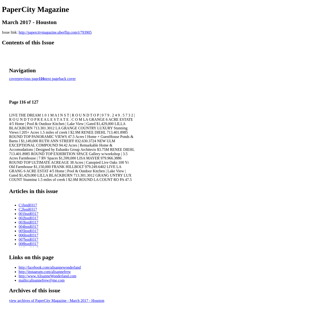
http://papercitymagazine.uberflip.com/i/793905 (55, 32)
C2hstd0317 (28, 209)
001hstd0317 (28, 214)
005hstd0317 (28, 231)
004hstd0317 (28, 227)
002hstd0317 (28, 218)
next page (51, 79)
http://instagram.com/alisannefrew (45, 272)
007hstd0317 (28, 239)
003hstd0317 (28, 222)
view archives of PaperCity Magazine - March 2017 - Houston (56, 301)
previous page (28, 79)
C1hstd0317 (28, 205)
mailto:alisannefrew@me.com (42, 280)
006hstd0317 (28, 235)
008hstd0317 (28, 244)
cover (13, 79)
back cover (67, 79)
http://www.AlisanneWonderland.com (47, 276)
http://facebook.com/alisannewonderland (50, 267)
